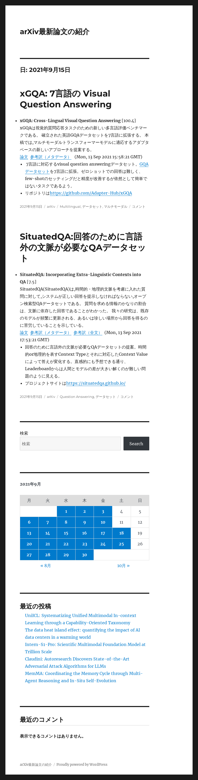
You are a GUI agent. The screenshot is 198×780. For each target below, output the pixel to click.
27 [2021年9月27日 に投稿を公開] (29, 554)
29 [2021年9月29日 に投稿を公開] (66, 554)
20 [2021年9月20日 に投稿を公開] (29, 543)
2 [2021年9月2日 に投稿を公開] (84, 511)
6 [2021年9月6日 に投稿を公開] (29, 522)
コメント (138, 206)
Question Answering (77, 397)
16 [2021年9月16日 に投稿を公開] (84, 533)
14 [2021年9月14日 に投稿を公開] (47, 533)
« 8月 (45, 565)
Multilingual (70, 206)
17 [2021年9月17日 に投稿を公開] (103, 533)
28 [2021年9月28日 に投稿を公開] (47, 554)
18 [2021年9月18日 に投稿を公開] (121, 533)
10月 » (123, 565)
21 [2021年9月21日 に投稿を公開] (47, 543)
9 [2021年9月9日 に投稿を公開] (84, 522)
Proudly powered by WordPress (82, 764)
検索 (24, 433)
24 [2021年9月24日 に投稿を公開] (103, 543)
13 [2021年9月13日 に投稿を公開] (29, 533)
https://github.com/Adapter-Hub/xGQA (91, 193)
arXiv (51, 206)
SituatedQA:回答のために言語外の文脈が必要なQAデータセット (83, 247)
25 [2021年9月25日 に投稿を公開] (121, 543)
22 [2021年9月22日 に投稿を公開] (66, 543)
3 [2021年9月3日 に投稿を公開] (103, 511)
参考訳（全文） (87, 332)
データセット (92, 206)
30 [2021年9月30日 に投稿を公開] (84, 554)
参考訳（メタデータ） (50, 156)
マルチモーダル (115, 206)
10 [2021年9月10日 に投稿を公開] (103, 522)
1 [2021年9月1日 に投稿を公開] (66, 511)
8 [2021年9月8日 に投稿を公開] (66, 522)
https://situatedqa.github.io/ (96, 383)
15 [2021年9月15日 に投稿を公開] (66, 533)
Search (136, 443)
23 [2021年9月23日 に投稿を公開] (84, 543)
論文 (24, 156)
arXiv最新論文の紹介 (54, 31)
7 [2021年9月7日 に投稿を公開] (47, 522)
